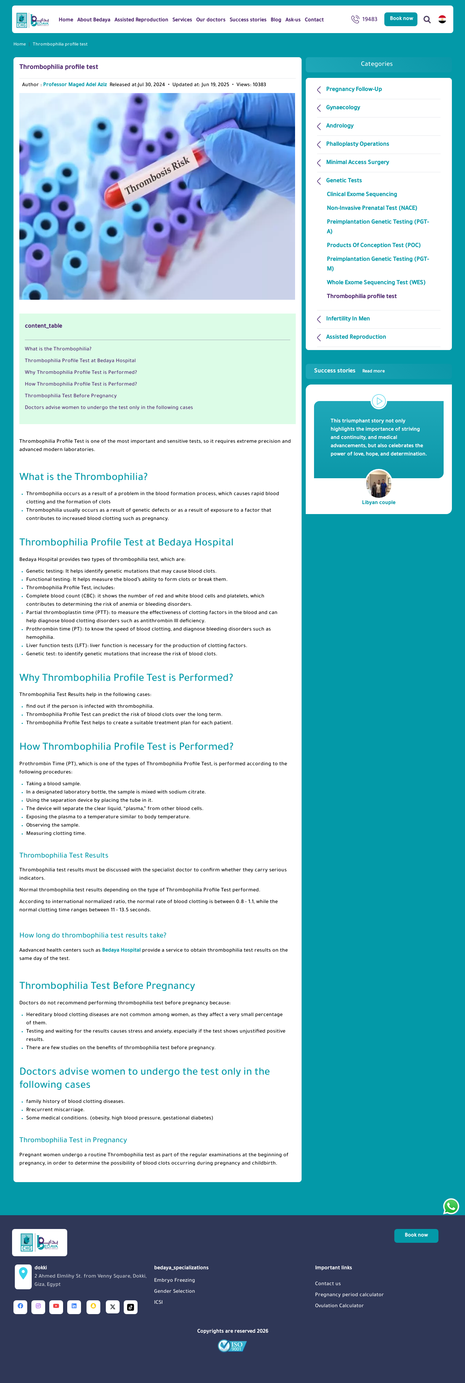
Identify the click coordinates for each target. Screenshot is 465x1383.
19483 (364, 20)
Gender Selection (174, 1292)
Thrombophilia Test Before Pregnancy (71, 396)
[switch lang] (442, 19)
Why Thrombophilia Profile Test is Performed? (81, 373)
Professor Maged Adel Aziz (75, 85)
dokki (92, 1277)
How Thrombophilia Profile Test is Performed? (81, 385)
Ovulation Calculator (339, 1306)
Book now (401, 19)
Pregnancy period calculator (349, 1295)
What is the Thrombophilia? (58, 349)
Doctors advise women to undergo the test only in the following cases (109, 408)
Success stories (349, 371)
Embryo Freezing (174, 1281)
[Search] (427, 19)
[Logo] (32, 20)
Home (19, 44)
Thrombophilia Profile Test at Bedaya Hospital (80, 361)
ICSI (158, 1303)
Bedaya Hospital (121, 951)
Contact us (328, 1284)
